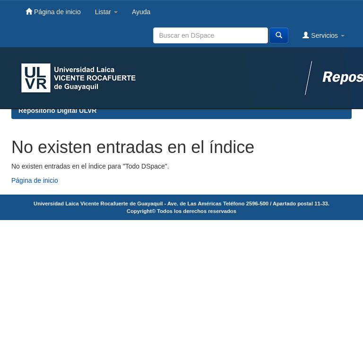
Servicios (323, 35)
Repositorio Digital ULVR (57, 110)
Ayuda (141, 12)
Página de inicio (53, 12)
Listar (106, 12)
